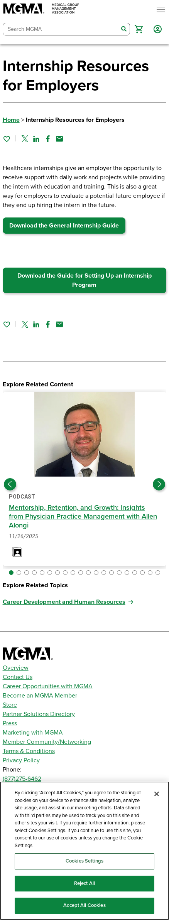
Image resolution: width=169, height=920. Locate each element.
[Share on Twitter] (25, 138)
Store (10, 705)
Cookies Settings (84, 861)
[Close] (156, 793)
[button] (138, 29)
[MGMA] (41, 9)
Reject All (84, 883)
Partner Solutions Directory (39, 714)
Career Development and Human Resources (64, 602)
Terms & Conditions (29, 751)
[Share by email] (59, 138)
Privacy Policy (21, 760)
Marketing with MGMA (33, 732)
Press (10, 723)
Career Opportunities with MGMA (48, 686)
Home (11, 120)
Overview (16, 668)
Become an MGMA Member (40, 695)
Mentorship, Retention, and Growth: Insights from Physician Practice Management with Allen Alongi (83, 516)
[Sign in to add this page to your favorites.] (6, 139)
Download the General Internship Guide (64, 225)
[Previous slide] (10, 484)
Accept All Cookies (84, 905)
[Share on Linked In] (36, 138)
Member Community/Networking (47, 742)
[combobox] (60, 29)
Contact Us (17, 677)
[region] (84, 851)
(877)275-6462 (22, 779)
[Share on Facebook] (47, 138)
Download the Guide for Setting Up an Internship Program (84, 280)
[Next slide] (159, 484)
